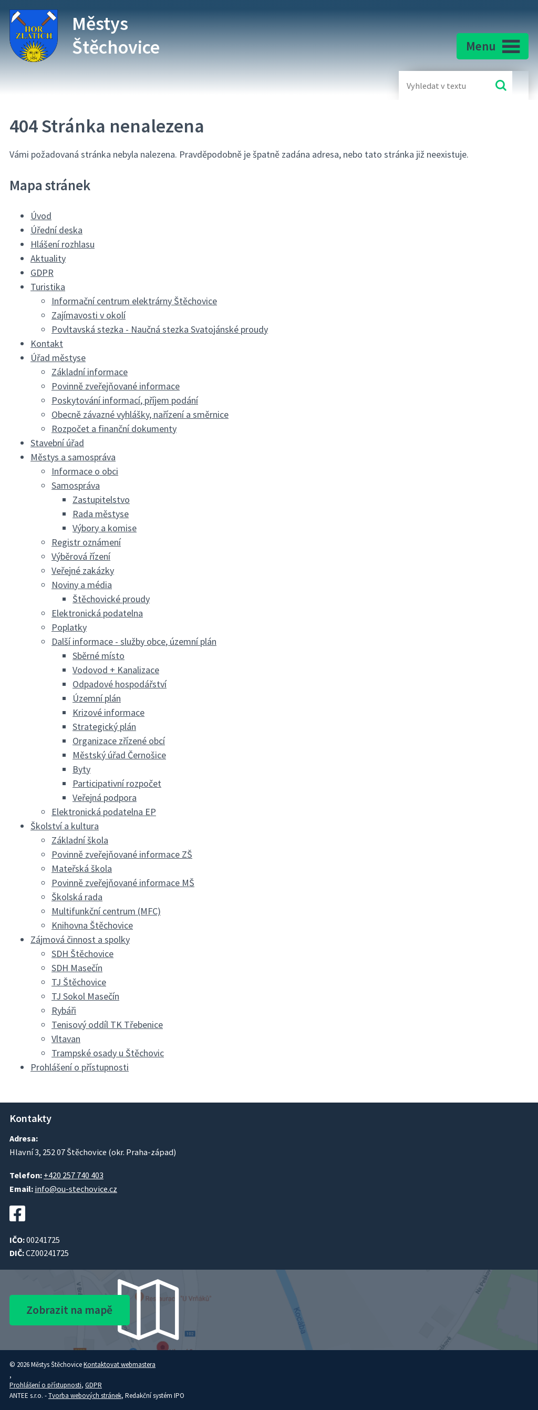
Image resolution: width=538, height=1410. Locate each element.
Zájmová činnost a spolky (80, 939)
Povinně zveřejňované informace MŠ (122, 883)
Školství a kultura (64, 826)
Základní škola (79, 840)
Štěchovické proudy (111, 599)
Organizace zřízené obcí (119, 741)
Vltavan (65, 1039)
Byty (81, 769)
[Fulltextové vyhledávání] (441, 85)
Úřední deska (56, 230)
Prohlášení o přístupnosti (79, 1067)
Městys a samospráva (73, 457)
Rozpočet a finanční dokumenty (114, 429)
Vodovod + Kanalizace (116, 670)
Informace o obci (84, 471)
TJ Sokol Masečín (85, 996)
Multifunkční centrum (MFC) (106, 911)
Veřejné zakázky (82, 570)
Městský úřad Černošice (119, 755)
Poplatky (69, 627)
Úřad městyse (58, 358)
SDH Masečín (76, 968)
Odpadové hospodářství (120, 684)
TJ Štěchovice (78, 982)
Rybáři (63, 1010)
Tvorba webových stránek (84, 1395)
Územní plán (97, 698)
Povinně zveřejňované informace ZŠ (121, 854)
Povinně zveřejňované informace (115, 386)
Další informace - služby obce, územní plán (133, 641)
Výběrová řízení (80, 556)
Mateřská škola (81, 868)
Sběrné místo (99, 656)
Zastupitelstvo (101, 499)
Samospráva (75, 485)
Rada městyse (101, 514)
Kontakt (46, 343)
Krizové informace (108, 712)
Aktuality (48, 258)
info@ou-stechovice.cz (76, 1188)
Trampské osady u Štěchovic (107, 1053)
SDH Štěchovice (82, 954)
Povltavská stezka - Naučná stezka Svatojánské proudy (159, 329)
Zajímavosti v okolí (88, 315)
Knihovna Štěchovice (92, 925)
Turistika (47, 287)
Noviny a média (81, 585)
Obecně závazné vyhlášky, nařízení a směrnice (140, 414)
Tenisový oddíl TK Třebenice (107, 1024)
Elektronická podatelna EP (103, 812)
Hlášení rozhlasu (62, 244)
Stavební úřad (57, 443)
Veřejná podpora (105, 797)
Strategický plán (104, 727)
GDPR (42, 272)
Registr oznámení (86, 542)
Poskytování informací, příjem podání (124, 400)
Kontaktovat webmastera (120, 1364)
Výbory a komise (105, 528)
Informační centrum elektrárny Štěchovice (134, 301)
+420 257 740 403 (74, 1175)
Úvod (40, 216)
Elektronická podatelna (97, 613)
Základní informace (89, 372)
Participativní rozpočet (117, 783)
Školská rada (76, 897)
